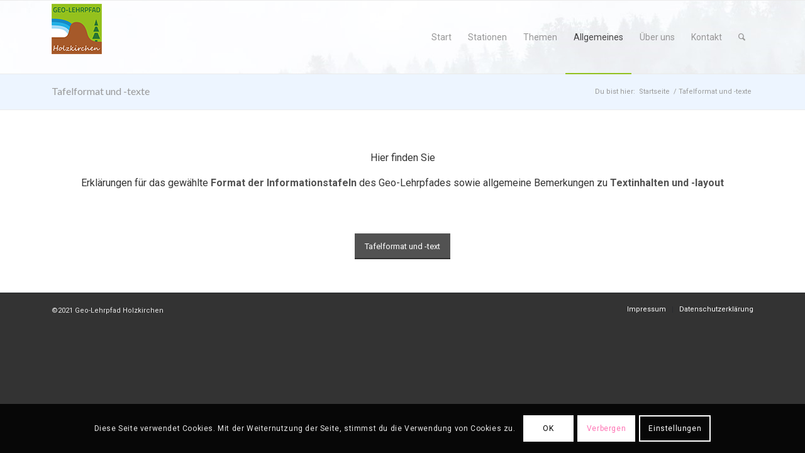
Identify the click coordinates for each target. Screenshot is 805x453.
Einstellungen (674, 428)
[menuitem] (441, 37)
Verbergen (606, 428)
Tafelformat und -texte (101, 91)
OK (548, 428)
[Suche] (741, 37)
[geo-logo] (77, 37)
